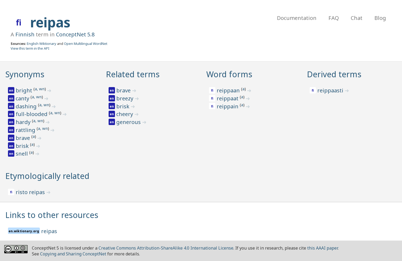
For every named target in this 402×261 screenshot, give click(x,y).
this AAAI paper (322, 248)
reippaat (228, 98)
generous (129, 122)
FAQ (333, 18)
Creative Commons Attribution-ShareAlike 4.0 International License (166, 248)
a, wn (40, 88)
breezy (125, 98)
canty (23, 98)
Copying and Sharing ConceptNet (73, 254)
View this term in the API (30, 48)
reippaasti (331, 90)
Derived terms (334, 74)
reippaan (229, 90)
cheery (125, 114)
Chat (356, 18)
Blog (380, 18)
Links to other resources (51, 214)
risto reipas (31, 192)
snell (22, 153)
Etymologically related (47, 175)
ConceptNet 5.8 (75, 34)
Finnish (25, 34)
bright (24, 90)
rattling (26, 130)
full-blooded (32, 114)
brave (23, 138)
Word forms (229, 74)
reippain (228, 106)
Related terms (133, 74)
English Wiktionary (41, 43)
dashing (27, 106)
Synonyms (24, 74)
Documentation (297, 18)
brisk (23, 145)
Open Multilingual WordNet (85, 43)
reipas (50, 22)
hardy (24, 122)
